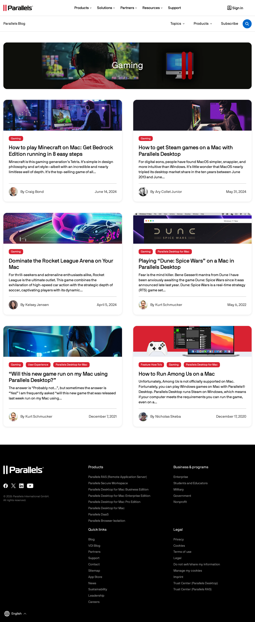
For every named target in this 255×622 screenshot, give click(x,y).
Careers (94, 602)
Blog (91, 539)
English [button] (13, 613)
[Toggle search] (247, 23)
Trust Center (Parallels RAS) (192, 589)
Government (182, 495)
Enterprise (180, 477)
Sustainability (97, 589)
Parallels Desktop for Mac (106, 508)
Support (94, 558)
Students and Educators (190, 483)
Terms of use (182, 551)
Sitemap (94, 570)
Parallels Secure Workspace (108, 483)
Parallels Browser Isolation (106, 520)
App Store (95, 577)
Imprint (178, 577)
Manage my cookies (187, 570)
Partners (94, 551)
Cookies (179, 545)
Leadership (96, 595)
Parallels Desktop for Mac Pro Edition (114, 502)
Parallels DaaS (98, 514)
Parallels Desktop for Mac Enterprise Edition (119, 495)
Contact (94, 564)
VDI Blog (94, 545)
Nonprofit (180, 502)
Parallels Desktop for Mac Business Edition (118, 489)
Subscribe (229, 23)
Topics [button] (176, 23)
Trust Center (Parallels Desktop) (195, 583)
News (92, 583)
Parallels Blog (14, 23)
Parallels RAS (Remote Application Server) (117, 477)
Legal (177, 558)
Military (178, 489)
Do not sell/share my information (196, 564)
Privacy (178, 539)
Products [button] (201, 23)
